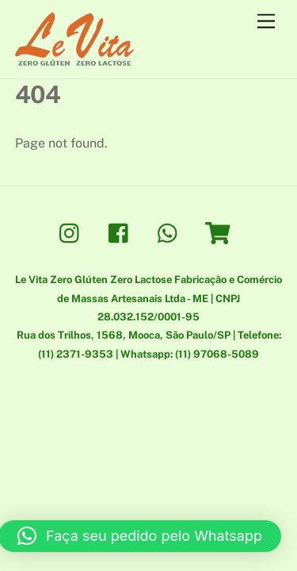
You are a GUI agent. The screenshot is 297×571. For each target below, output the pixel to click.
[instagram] (73, 232)
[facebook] (122, 232)
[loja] (220, 232)
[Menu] (266, 21)
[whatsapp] (171, 232)
